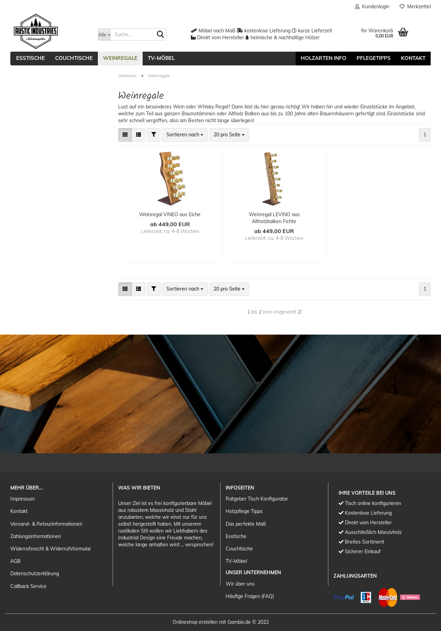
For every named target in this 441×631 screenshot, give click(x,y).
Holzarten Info (323, 58)
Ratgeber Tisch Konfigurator (257, 499)
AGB (15, 561)
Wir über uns (240, 584)
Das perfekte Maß (246, 524)
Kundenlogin (372, 6)
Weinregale (120, 58)
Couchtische (74, 58)
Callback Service (28, 586)
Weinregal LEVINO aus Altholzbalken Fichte (274, 217)
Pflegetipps (374, 58)
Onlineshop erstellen (195, 622)
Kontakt (413, 58)
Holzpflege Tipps (244, 511)
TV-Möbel (161, 58)
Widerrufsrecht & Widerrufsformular (50, 549)
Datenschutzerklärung (34, 573)
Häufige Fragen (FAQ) (250, 596)
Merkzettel (415, 6)
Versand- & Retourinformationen (46, 524)
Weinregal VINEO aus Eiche (170, 214)
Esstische (30, 58)
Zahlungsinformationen (35, 536)
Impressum (22, 499)
